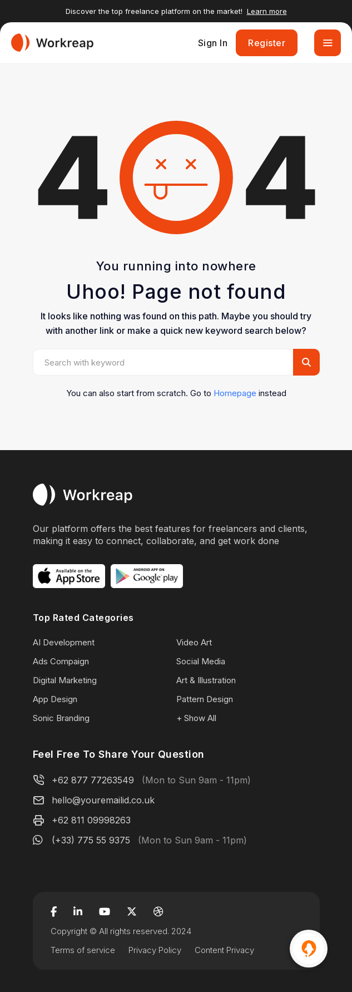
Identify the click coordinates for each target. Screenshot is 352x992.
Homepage (235, 393)
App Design (55, 699)
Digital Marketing (65, 680)
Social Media (200, 661)
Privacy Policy (154, 950)
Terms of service (83, 950)
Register (266, 42)
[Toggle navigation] (327, 42)
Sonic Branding (61, 718)
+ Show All (196, 718)
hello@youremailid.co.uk (103, 800)
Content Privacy (224, 950)
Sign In (213, 42)
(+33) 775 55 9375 (91, 840)
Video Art (194, 642)
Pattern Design (204, 699)
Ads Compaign (61, 661)
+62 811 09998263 (91, 820)
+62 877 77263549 (93, 780)
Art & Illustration (206, 680)
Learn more (267, 11)
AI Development (64, 642)
